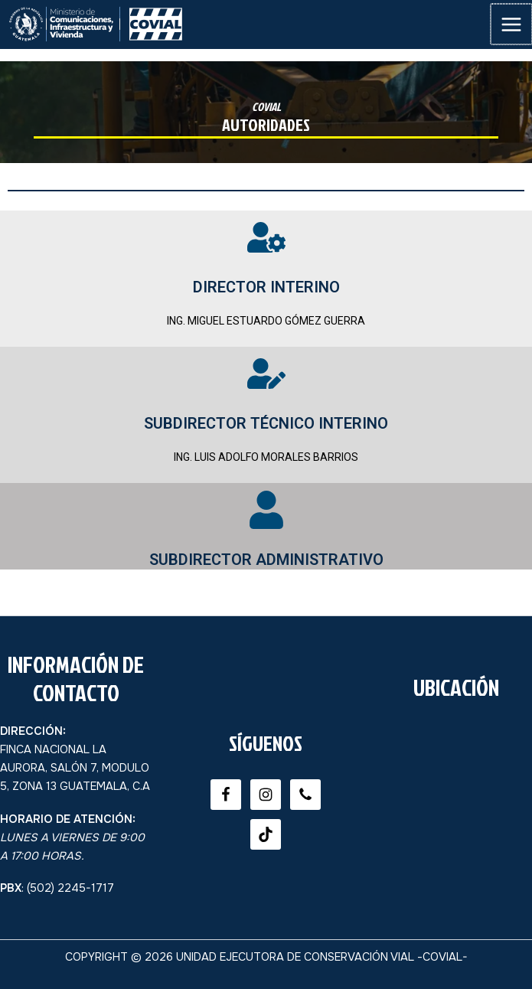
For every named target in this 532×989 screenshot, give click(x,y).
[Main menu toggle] (512, 24)
